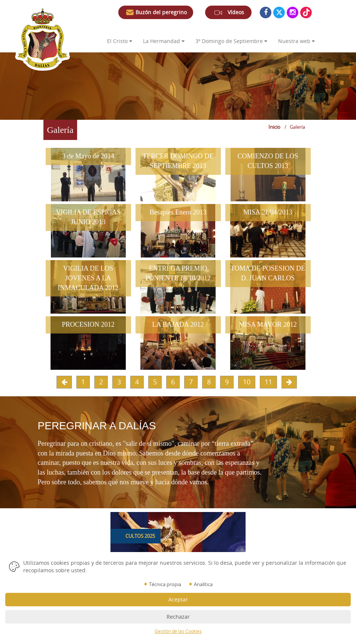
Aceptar (178, 599)
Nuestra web (296, 41)
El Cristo (119, 41)
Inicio (274, 127)
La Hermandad (164, 41)
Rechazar (178, 616)
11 (268, 381)
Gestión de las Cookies (178, 631)
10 (246, 381)
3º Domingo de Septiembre (231, 41)
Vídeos (228, 14)
